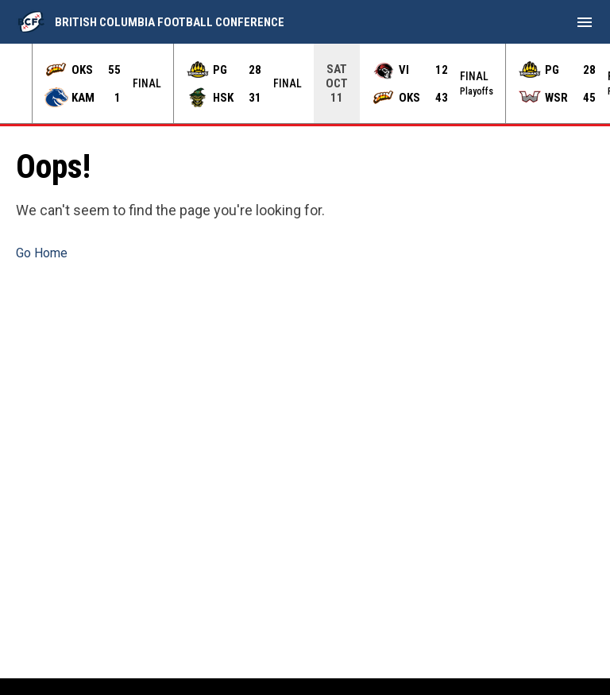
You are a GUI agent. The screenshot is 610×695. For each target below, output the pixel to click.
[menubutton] (584, 22)
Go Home (42, 253)
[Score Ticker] (305, 83)
